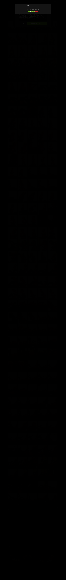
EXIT (36, 11)
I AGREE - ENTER (32, 11)
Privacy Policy (32, 9)
